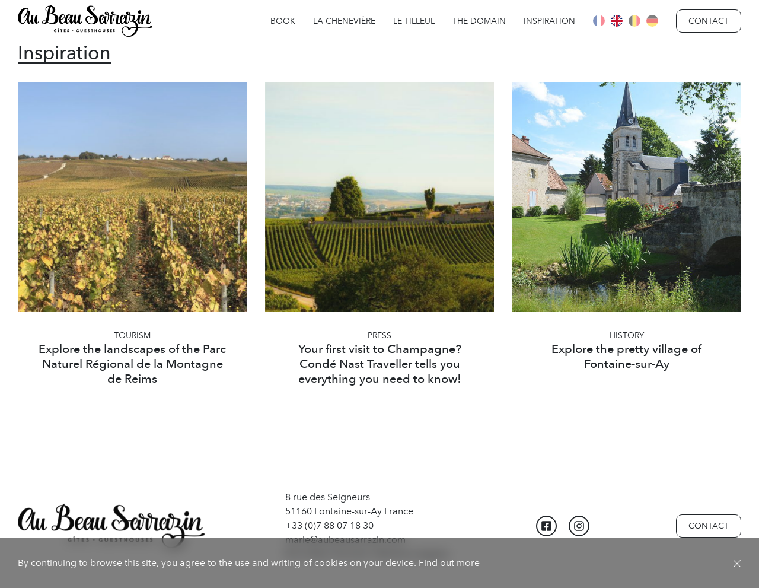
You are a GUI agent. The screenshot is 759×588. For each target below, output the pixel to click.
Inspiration (549, 21)
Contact (708, 21)
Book (282, 21)
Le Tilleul (414, 21)
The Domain (479, 21)
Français (599, 21)
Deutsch (652, 21)
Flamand (634, 21)
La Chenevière (344, 21)
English (617, 21)
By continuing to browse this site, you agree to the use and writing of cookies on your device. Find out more (249, 562)
